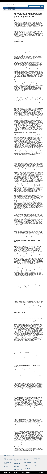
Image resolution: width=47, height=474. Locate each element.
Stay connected (37, 458)
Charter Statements (27, 468)
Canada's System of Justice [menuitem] (25, 7)
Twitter (35, 462)
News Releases (26, 459)
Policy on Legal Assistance (8, 459)
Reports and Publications (17, 466)
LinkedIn (35, 465)
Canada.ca (40, 472)
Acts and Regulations (17, 463)
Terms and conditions (7, 455)
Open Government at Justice (18, 469)
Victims (13, 9)
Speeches (25, 465)
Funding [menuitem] (17, 7)
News (25, 458)
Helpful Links (6, 466)
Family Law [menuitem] (6, 7)
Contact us (6, 458)
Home (5, 9)
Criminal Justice (9, 9)
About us (15, 458)
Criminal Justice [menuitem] (12, 7)
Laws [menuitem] (32, 7)
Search (42, 6)
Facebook (35, 459)
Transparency (13, 455)
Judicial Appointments (27, 462)
